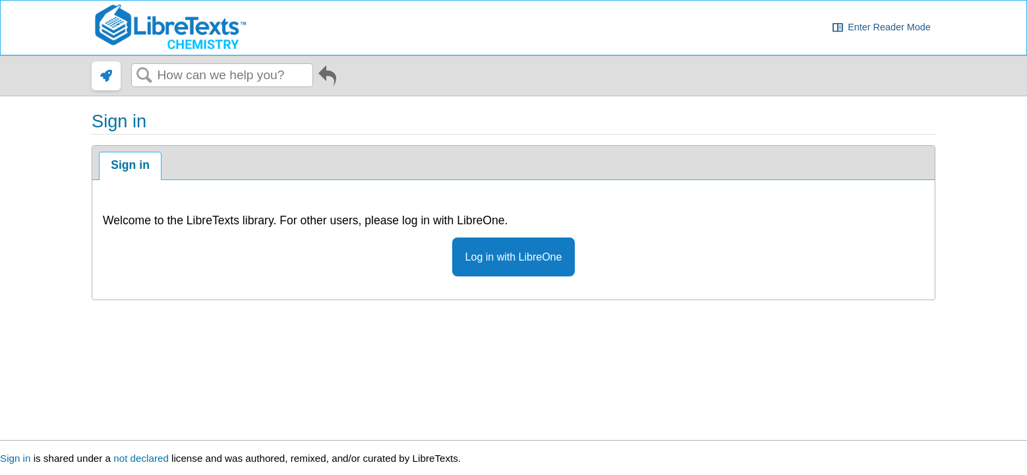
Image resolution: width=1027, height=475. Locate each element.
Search (144, 76)
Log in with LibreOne (513, 257)
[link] (106, 75)
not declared (142, 458)
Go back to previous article (327, 78)
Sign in (130, 165)
